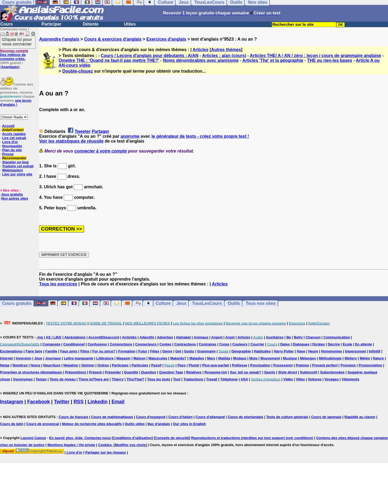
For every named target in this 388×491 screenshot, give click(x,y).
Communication (337, 337)
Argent (217, 337)
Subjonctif (308, 372)
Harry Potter (284, 351)
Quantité (131, 372)
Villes (300, 379)
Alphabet (183, 337)
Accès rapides (14, 134)
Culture (163, 303)
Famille (51, 351)
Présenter (113, 372)
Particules (139, 365)
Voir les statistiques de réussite (71, 141)
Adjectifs (147, 337)
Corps (224, 344)
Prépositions (75, 372)
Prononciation (370, 365)
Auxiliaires (274, 337)
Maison (139, 358)
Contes (165, 344)
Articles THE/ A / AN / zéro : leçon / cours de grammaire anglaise (315, 55)
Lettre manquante (78, 358)
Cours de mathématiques (112, 417)
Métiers (351, 358)
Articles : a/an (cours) (224, 55)
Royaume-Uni (216, 372)
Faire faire (34, 351)
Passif (156, 365)
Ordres (103, 365)
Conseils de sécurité (172, 438)
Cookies (105, 445)
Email (118, 401)
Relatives (194, 372)
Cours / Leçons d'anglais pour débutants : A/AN (149, 55)
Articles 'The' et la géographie (272, 60)
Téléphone (229, 379)
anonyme (129, 136)
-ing (39, 337)
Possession (283, 365)
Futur (142, 351)
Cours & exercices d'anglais (112, 39)
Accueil (8, 126)
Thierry (117, 379)
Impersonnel (355, 351)
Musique (290, 358)
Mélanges (308, 358)
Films (84, 351)
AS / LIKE (54, 337)
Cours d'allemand (210, 417)
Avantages (10, 67)
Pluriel (194, 365)
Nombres (19, 365)
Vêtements (350, 379)
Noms (35, 365)
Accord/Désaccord (103, 337)
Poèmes (302, 365)
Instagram (11, 401)
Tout (177, 379)
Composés (51, 344)
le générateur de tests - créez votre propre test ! (200, 136)
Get (178, 351)
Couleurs (239, 344)
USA (244, 379)
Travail (211, 379)
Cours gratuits (17, 303)
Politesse (239, 365)
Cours (6, 24)
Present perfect (325, 365)
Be (288, 337)
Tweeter (83, 131)
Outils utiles (135, 424)
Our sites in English (189, 424)
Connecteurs (145, 344)
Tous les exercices (58, 284)
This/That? (135, 379)
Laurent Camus (33, 438)
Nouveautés (12, 146)
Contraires (207, 344)
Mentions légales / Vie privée (71, 445)
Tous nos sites (261, 303)
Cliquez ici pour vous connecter (17, 41)
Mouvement (270, 358)
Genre (167, 351)
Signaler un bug (15, 162)
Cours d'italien (180, 417)
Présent (95, 372)
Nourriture (52, 365)
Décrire (334, 344)
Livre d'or (10, 142)
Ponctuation (260, 365)
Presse (8, 154)
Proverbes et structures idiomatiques (31, 372)
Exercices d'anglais (166, 39)
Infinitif (374, 351)
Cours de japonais (326, 417)
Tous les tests (158, 379)
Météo (365, 358)
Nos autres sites (14, 198)
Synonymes (23, 379)
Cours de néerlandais (245, 417)
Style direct (287, 372)
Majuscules (157, 358)
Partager (100, 131)
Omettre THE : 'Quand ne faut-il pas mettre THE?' (108, 60)
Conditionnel (74, 344)
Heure (313, 351)
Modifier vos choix (130, 445)
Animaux (201, 337)
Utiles (130, 24)
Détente (91, 24)
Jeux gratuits (12, 194)
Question (148, 372)
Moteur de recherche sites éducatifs (92, 424)
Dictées (318, 344)
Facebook (38, 401)
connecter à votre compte (100, 151)
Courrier (257, 344)
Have (301, 351)
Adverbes (165, 337)
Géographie (241, 351)
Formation (127, 351)
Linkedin (98, 401)
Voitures (314, 379)
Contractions (185, 344)
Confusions (97, 344)
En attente (363, 344)
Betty (298, 337)
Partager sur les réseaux (105, 452)
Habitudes (262, 351)
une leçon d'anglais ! (15, 102)
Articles (201, 49)
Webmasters (12, 170)
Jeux (181, 303)
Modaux (239, 358)
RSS (79, 401)
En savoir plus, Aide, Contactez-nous (80, 438)
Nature (378, 358)
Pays (182, 365)
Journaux (53, 358)
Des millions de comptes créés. (14, 55)
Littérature (104, 358)
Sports (269, 372)
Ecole (347, 344)
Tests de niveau (63, 379)
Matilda (224, 358)
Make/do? (178, 358)
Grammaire (206, 351)
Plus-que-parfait (215, 365)
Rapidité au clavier (359, 417)
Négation (70, 365)
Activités (129, 337)
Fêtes (154, 351)
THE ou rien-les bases (329, 60)
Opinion (87, 365)
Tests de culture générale (287, 417)
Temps (41, 379)
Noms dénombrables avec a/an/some (201, 60)
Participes (120, 365)
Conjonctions (121, 344)
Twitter (62, 401)
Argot (230, 337)
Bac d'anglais (159, 424)
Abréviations (75, 337)
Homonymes (331, 351)
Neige (4, 365)
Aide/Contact (12, 130)
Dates (285, 344)
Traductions (193, 379)
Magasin (123, 358)
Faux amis (68, 351)
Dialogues (301, 344)
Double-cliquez (77, 71)
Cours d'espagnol (150, 417)
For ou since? (103, 351)
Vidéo (288, 379)
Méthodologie (330, 358)
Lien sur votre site (17, 174)
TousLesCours (207, 303)
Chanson (313, 337)
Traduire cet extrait (17, 166)
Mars (211, 358)
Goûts (189, 351)
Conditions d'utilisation (132, 438)
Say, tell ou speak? (245, 372)
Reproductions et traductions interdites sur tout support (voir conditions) (252, 438)
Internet (6, 358)
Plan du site (12, 150)
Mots (253, 358)
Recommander (14, 158)
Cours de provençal (42, 424)
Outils (234, 303)
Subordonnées (332, 372)
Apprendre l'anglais (59, 39)
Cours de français (73, 417)
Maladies (196, 358)
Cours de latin (11, 424)
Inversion (24, 358)
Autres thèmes (226, 49)
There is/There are (94, 379)
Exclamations (11, 351)
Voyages (331, 379)
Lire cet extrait (14, 138)
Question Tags (171, 372)
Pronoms (348, 365)
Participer (51, 24)
